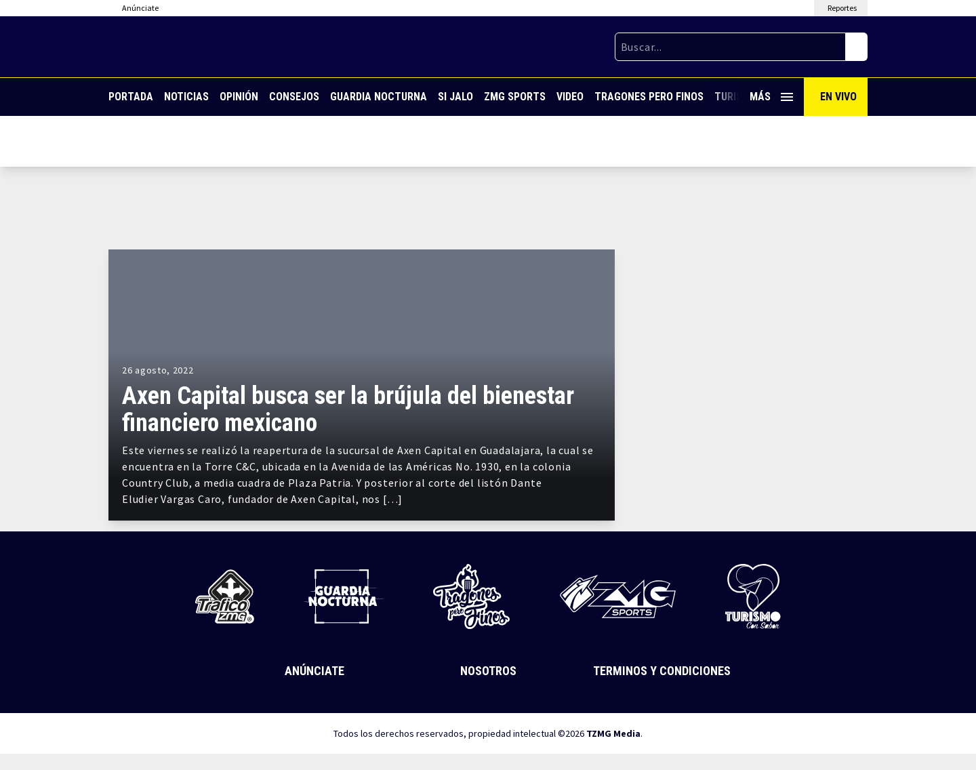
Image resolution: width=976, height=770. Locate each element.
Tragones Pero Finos (649, 96)
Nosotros (488, 671)
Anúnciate (314, 671)
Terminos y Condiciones (662, 671)
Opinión (239, 96)
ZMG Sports (515, 96)
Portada (130, 96)
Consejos (294, 96)
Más (771, 96)
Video (570, 96)
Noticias (186, 96)
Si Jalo (455, 96)
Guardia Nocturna (378, 96)
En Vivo (838, 96)
